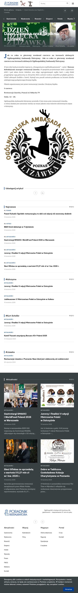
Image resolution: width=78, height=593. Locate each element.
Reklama (7, 567)
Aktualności (10, 236)
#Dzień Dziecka (48, 46)
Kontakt (6, 571)
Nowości (38, 19)
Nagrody (43, 537)
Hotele (60, 19)
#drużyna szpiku (24, 46)
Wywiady (70, 19)
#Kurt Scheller (60, 46)
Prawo (6, 558)
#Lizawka (71, 46)
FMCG (6, 562)
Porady (8, 210)
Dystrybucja (44, 541)
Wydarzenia (25, 19)
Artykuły (18, 10)
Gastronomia (11, 19)
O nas (61, 533)
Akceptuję (68, 589)
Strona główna (9, 10)
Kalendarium (26, 533)
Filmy (24, 537)
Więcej (71, 207)
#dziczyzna (36, 46)
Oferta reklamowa (46, 533)
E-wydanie (44, 545)
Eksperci (49, 19)
